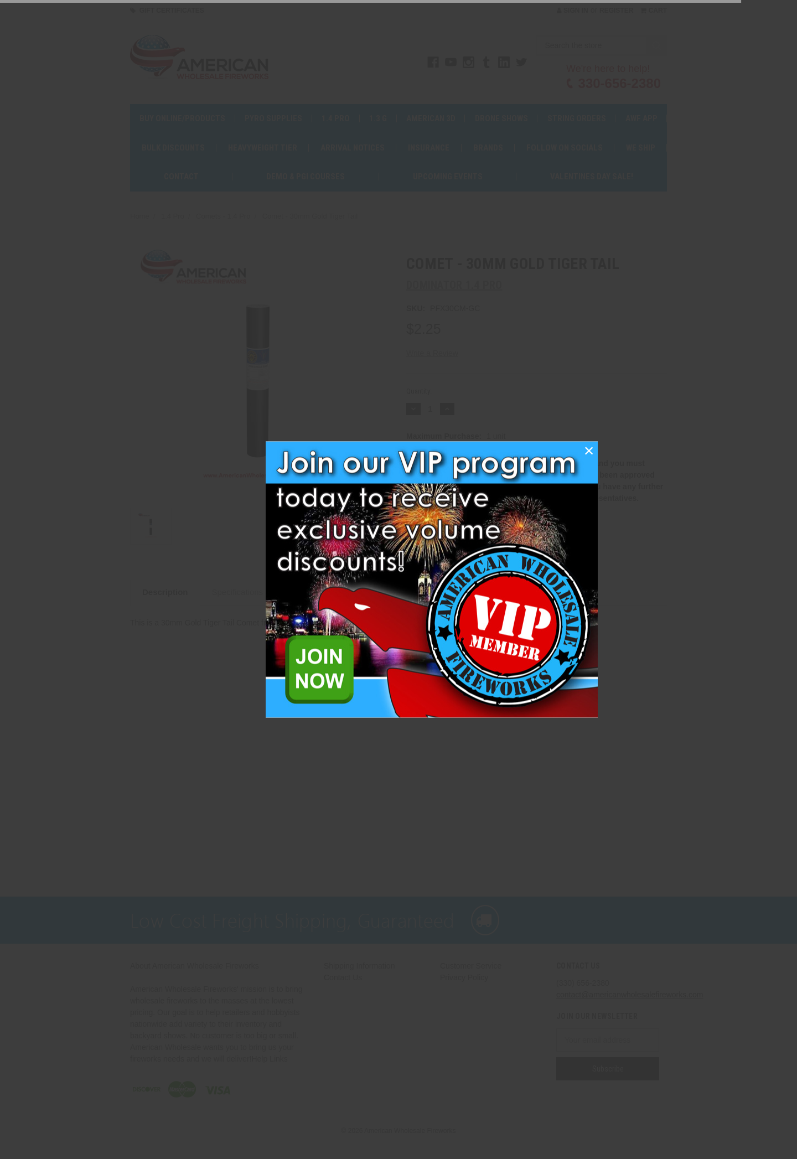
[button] (589, 450)
